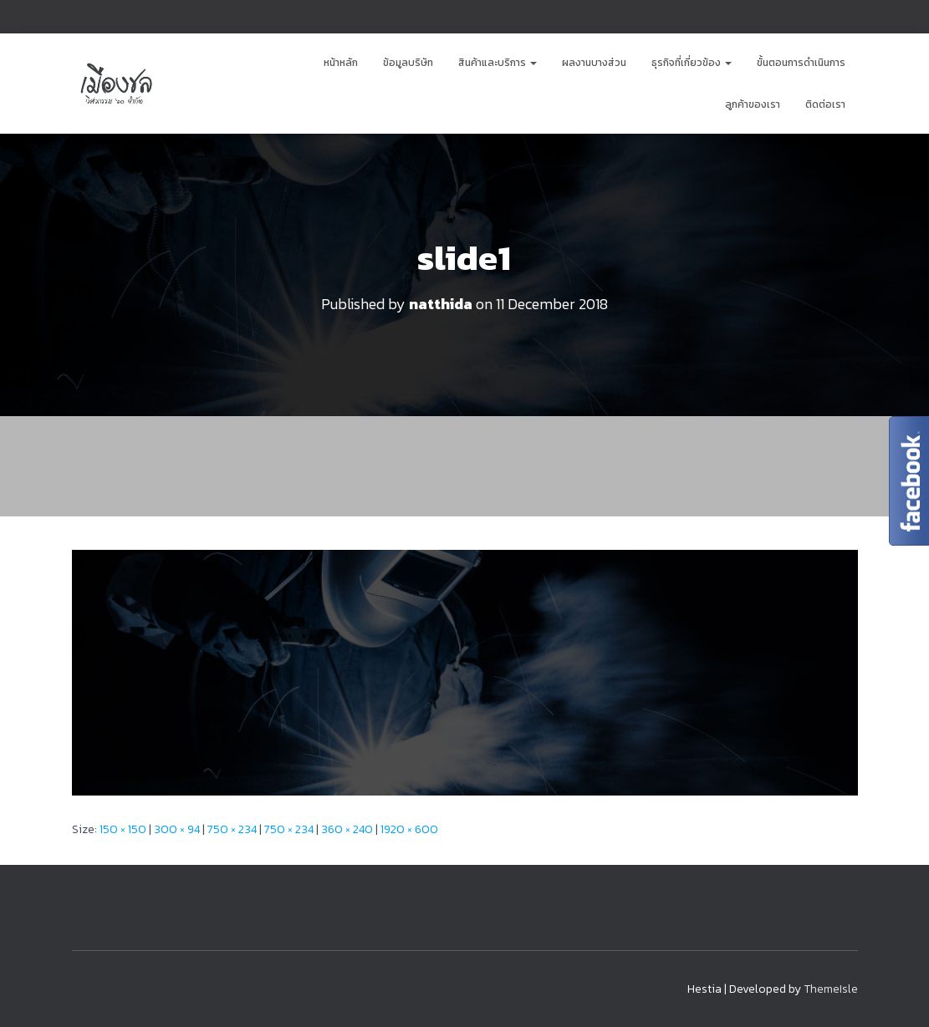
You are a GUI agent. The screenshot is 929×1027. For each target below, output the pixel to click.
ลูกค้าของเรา (752, 104)
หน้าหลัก (341, 62)
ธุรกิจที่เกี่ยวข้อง (691, 62)
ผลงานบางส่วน (594, 62)
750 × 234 (232, 829)
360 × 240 (347, 829)
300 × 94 (177, 829)
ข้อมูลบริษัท (408, 62)
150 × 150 (123, 829)
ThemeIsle (831, 989)
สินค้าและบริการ (497, 62)
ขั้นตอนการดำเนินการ (801, 62)
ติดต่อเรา (825, 104)
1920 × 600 (409, 829)
